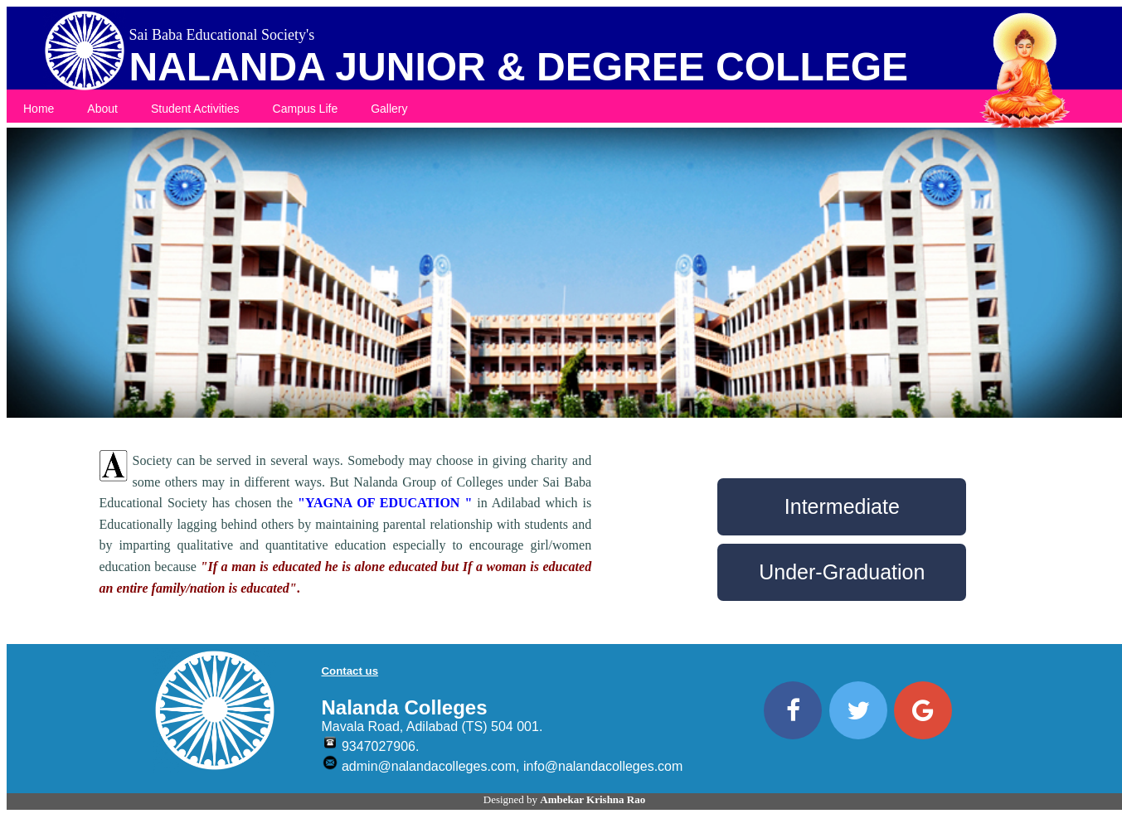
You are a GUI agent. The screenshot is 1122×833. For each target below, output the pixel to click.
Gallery (389, 108)
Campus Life (305, 108)
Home (38, 108)
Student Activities (195, 108)
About (102, 108)
